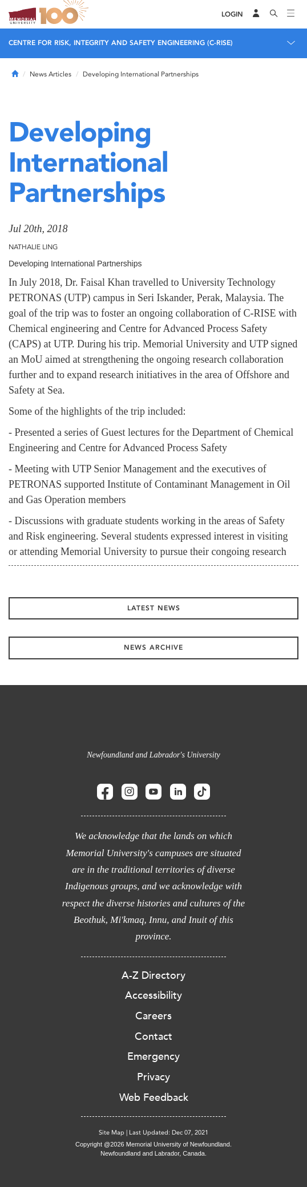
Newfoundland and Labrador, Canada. (153, 1153)
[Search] (273, 14)
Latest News (153, 608)
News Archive (153, 647)
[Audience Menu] (256, 14)
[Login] (232, 14)
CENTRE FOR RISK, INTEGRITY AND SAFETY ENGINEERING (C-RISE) (121, 43)
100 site (65, 14)
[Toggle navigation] (291, 14)
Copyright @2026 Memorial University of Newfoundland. (153, 1144)
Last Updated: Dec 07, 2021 (168, 1132)
